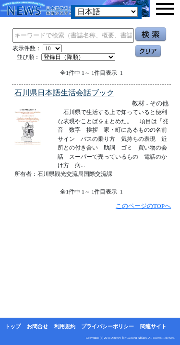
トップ (13, 326)
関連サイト (153, 326)
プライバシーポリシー (107, 326)
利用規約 (64, 326)
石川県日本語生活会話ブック (64, 93)
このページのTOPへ (143, 205)
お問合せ (37, 326)
